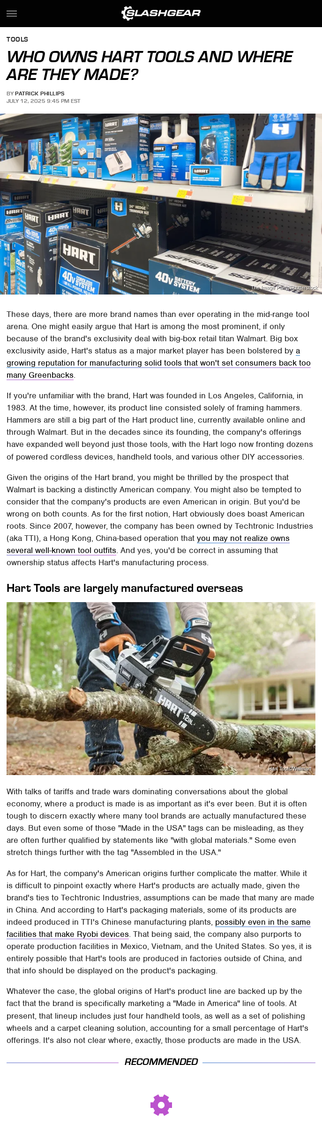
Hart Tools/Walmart (289, 768)
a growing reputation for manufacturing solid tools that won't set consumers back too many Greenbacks (159, 362)
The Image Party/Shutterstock (284, 287)
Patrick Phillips (39, 93)
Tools (18, 40)
